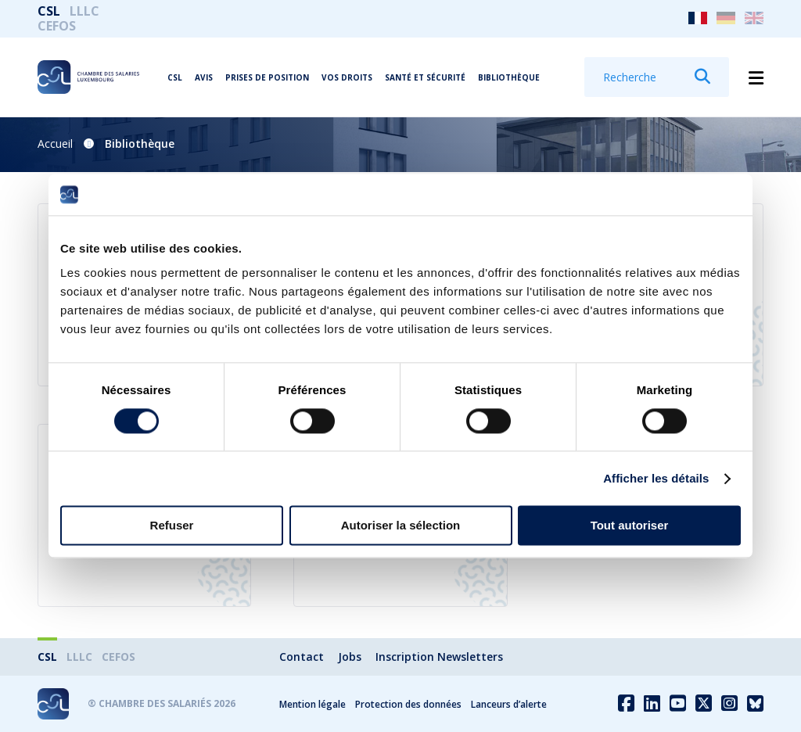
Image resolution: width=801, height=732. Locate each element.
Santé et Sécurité (425, 77)
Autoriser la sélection (401, 526)
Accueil (55, 143)
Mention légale (312, 704)
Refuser (172, 526)
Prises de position (267, 77)
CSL (49, 11)
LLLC (84, 11)
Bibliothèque (509, 77)
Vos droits (346, 77)
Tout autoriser (630, 526)
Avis (204, 77)
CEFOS (57, 25)
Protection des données (408, 704)
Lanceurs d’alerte (509, 704)
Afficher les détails (656, 478)
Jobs (349, 656)
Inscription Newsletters (439, 656)
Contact (301, 656)
